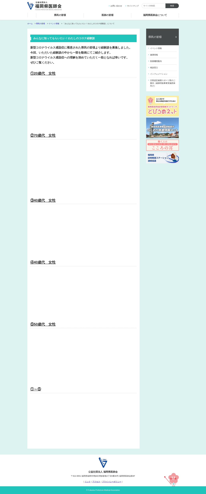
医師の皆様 (107, 15)
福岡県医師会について (155, 15)
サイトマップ (133, 6)
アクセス (96, 482)
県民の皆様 (60, 15)
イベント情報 (54, 24)
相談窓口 (154, 67)
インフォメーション (159, 74)
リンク (87, 482)
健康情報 (154, 55)
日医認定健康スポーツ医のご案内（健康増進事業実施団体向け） (162, 83)
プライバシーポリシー (111, 482)
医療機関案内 (156, 61)
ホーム (31, 16)
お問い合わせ (116, 6)
